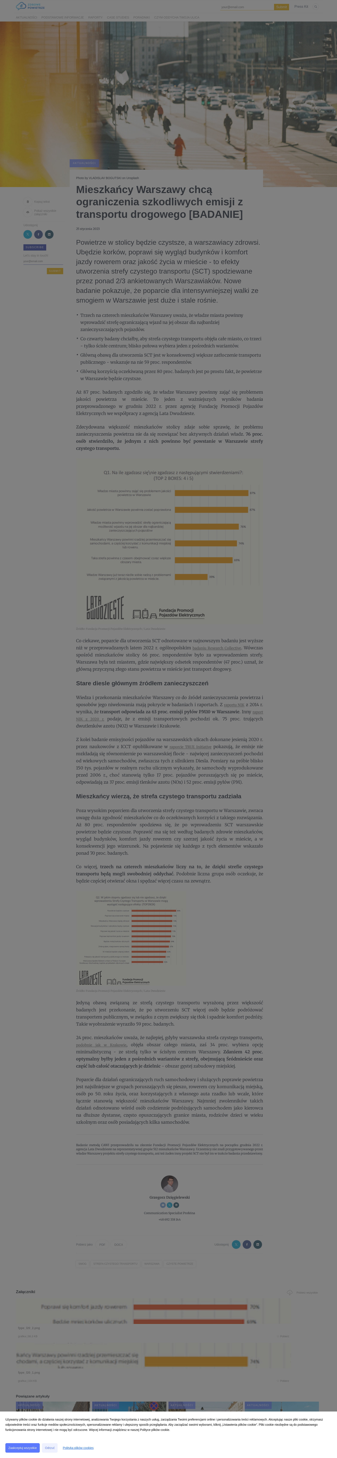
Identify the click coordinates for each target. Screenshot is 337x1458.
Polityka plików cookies (78, 1448)
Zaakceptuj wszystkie (22, 1448)
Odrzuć (50, 1448)
